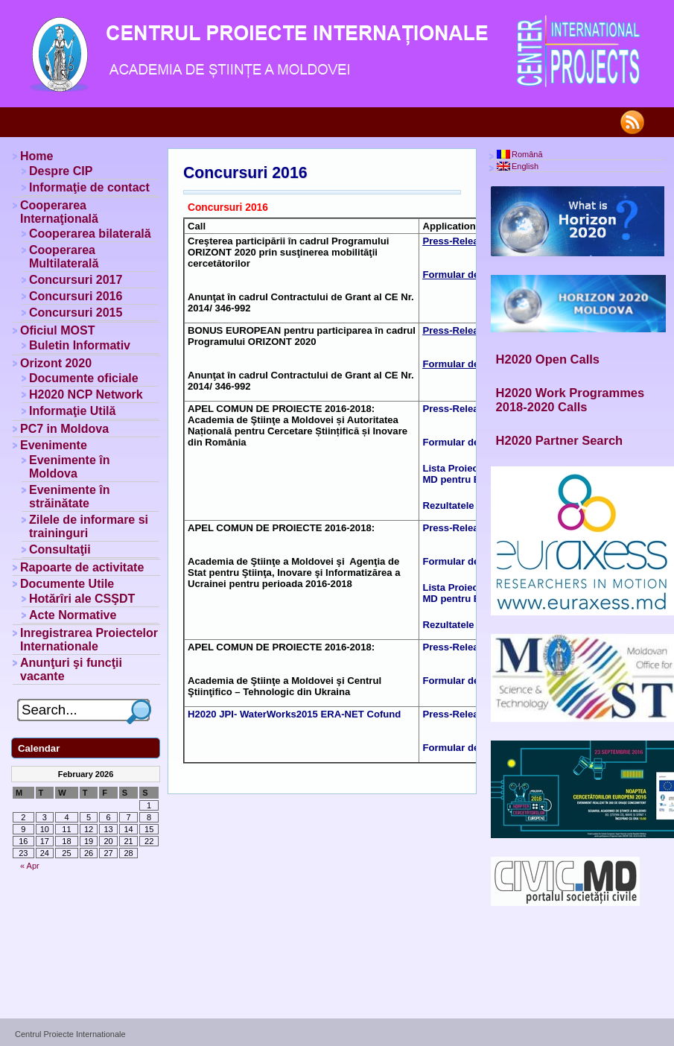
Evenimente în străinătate (69, 497)
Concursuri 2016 (245, 173)
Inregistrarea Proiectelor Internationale (89, 640)
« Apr (29, 865)
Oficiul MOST (57, 330)
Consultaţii (60, 549)
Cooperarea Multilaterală (63, 257)
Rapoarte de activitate (82, 567)
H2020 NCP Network (86, 394)
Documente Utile (67, 583)
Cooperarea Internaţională (59, 212)
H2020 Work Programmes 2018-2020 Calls (570, 399)
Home (36, 156)
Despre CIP (60, 171)
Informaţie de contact (89, 187)
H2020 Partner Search (559, 440)
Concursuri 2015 (75, 312)
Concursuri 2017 (75, 279)
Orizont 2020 (56, 363)
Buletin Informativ (79, 345)
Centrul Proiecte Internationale (70, 1034)
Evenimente (53, 445)
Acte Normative (72, 615)
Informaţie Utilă (72, 411)
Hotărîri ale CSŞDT (82, 598)
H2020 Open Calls (548, 359)
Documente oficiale (84, 378)
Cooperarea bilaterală (90, 233)
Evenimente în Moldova (69, 467)
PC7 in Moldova (64, 428)
